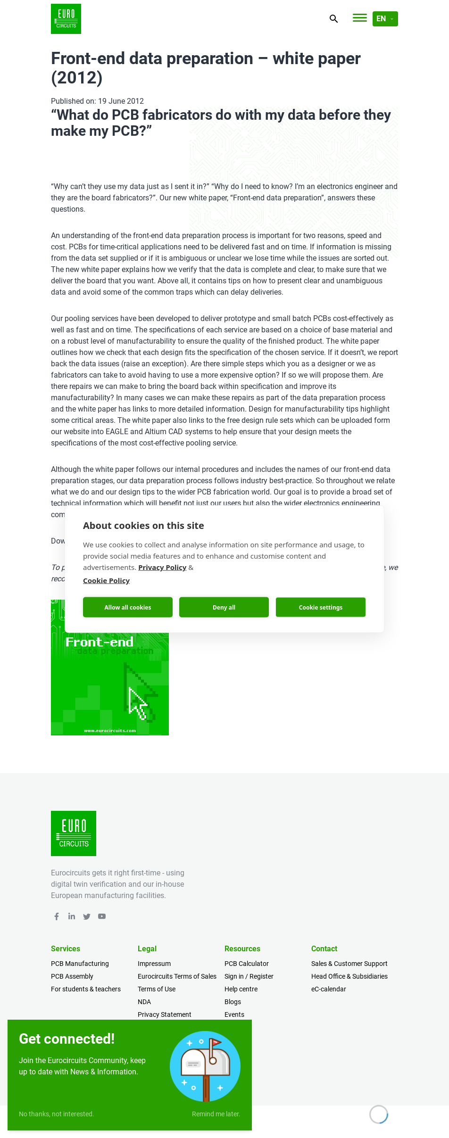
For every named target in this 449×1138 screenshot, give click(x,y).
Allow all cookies (128, 607)
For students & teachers (86, 989)
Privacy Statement (164, 1014)
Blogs (232, 1002)
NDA (144, 1002)
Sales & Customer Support (349, 963)
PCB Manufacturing (80, 963)
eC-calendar (328, 989)
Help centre (241, 989)
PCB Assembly (72, 976)
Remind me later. (216, 1114)
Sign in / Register (249, 976)
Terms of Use (156, 989)
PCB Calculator (246, 963)
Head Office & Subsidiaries (349, 976)
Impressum (154, 963)
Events (234, 1014)
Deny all (224, 607)
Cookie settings (321, 607)
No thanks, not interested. (56, 1114)
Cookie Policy (106, 580)
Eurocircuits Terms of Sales (177, 976)
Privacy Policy (162, 567)
